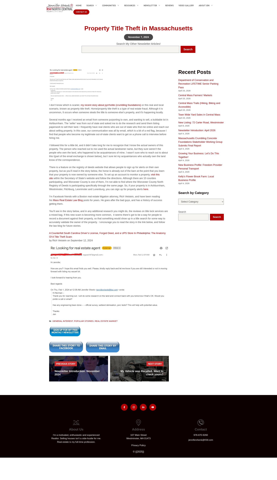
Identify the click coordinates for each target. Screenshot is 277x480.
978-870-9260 (201, 435)
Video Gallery (186, 5)
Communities (112, 5)
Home (79, 5)
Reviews (169, 5)
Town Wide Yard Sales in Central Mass (199, 114)
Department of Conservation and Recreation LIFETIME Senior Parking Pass (198, 84)
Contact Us (81, 12)
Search (93, 5)
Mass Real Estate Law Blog (68, 200)
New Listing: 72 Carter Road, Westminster (201, 122)
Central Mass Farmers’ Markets (195, 95)
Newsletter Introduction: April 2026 (196, 130)
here (145, 189)
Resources (132, 5)
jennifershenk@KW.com (200, 440)
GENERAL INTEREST (62, 321)
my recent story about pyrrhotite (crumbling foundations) (111, 105)
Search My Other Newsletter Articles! (138, 43)
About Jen (207, 5)
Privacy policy (138, 445)
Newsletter (153, 5)
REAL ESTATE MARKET (106, 321)
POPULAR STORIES (84, 321)
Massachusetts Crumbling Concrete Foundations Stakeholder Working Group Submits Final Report (200, 142)
